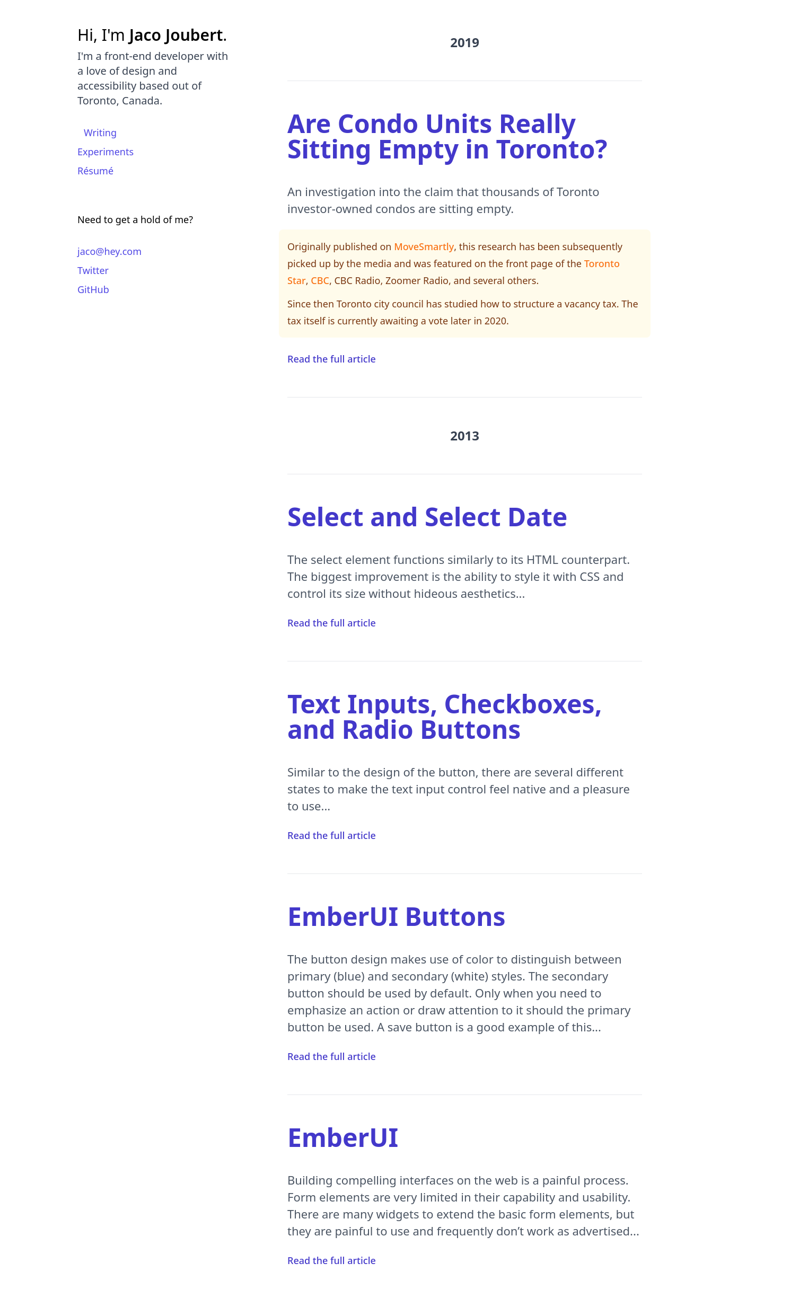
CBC (320, 280)
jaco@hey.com (109, 251)
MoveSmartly (424, 246)
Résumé (95, 170)
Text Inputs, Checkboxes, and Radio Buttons (444, 716)
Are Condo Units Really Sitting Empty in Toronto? (447, 136)
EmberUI (342, 1137)
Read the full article (331, 358)
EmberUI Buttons (396, 916)
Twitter (93, 270)
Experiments (105, 151)
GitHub (93, 289)
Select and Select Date (427, 516)
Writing (100, 132)
